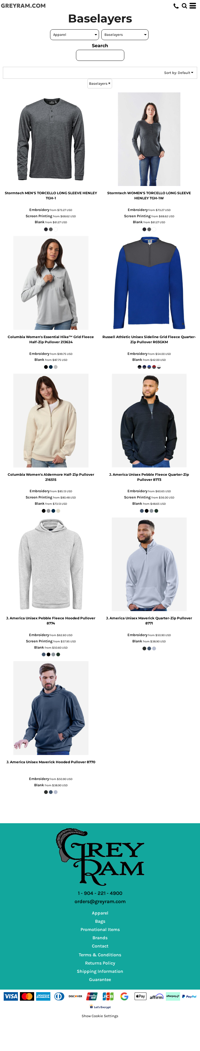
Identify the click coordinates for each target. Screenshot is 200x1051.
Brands (100, 937)
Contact (100, 946)
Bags (100, 921)
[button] (184, 6)
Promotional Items (100, 929)
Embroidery (39, 210)
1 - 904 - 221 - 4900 (100, 893)
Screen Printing (39, 216)
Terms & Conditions (100, 954)
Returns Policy (100, 963)
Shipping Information (100, 971)
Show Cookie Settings (100, 1016)
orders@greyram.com (100, 901)
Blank (40, 222)
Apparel (100, 913)
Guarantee (100, 979)
